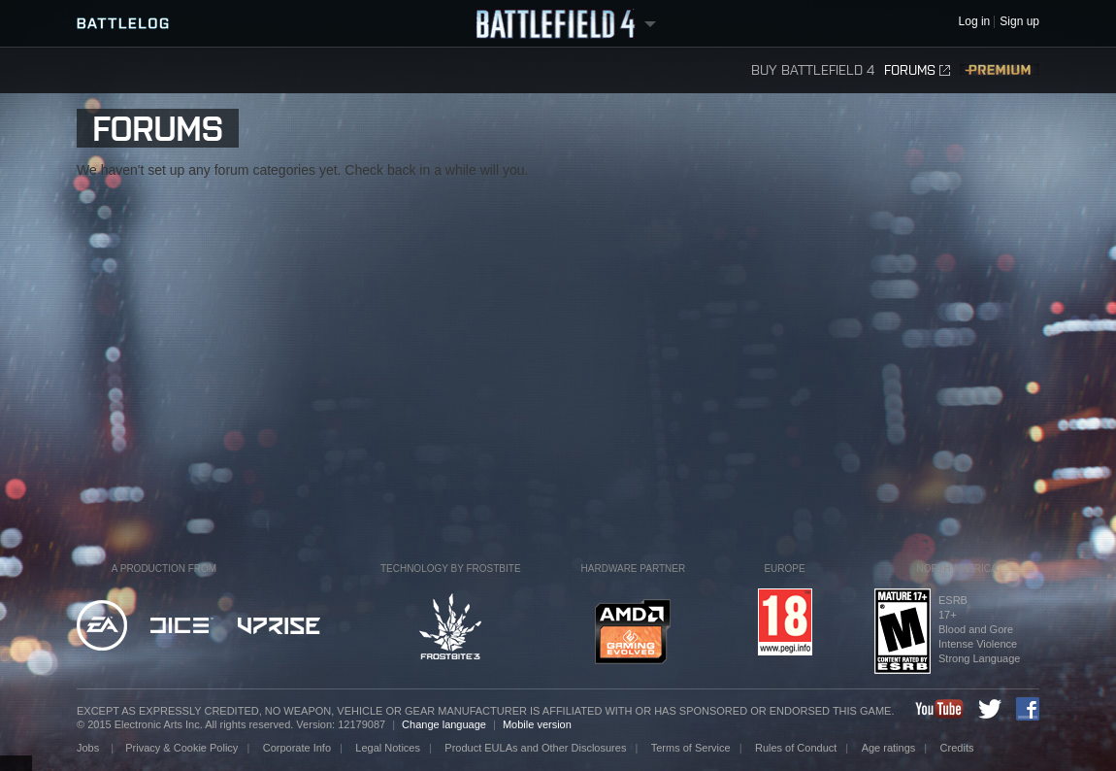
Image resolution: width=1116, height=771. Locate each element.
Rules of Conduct (796, 748)
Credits (957, 748)
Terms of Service (691, 748)
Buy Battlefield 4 (812, 70)
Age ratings (889, 748)
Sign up (1019, 22)
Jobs (89, 748)
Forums (917, 70)
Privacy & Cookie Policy (181, 748)
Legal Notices (387, 748)
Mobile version (537, 724)
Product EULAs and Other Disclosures (535, 748)
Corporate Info (297, 748)
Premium (999, 70)
